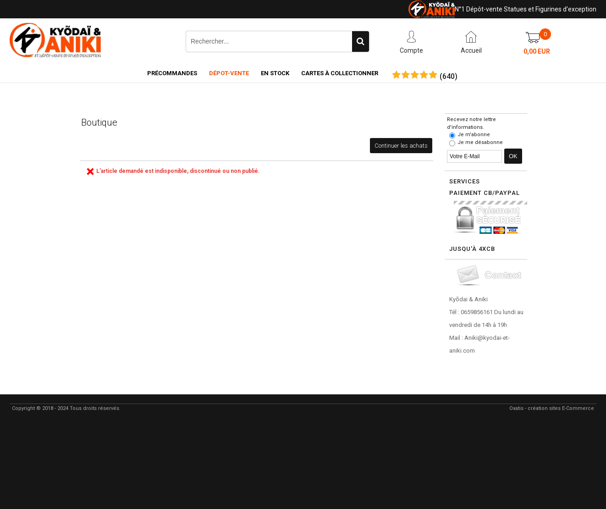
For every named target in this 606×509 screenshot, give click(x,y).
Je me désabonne (480, 142)
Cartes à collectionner (339, 73)
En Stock (275, 73)
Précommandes (172, 73)
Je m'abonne (473, 135)
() (448, 76)
